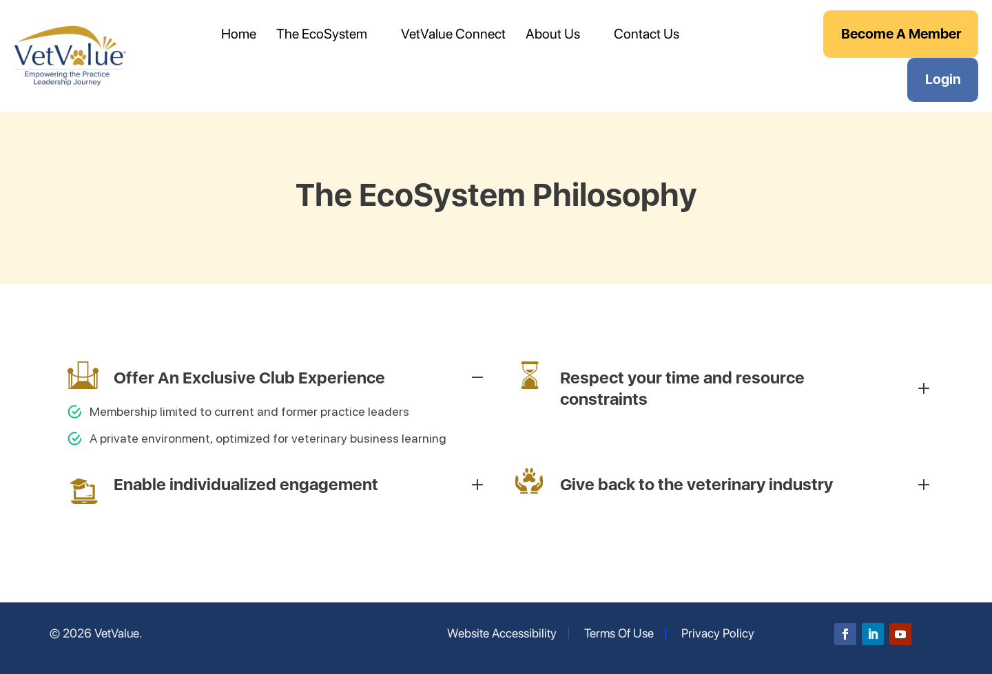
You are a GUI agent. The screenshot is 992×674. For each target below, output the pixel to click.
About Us (553, 33)
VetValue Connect (453, 33)
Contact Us (646, 33)
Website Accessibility (502, 633)
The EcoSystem (321, 33)
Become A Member (901, 33)
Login (943, 79)
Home (238, 33)
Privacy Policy (717, 633)
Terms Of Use (619, 633)
